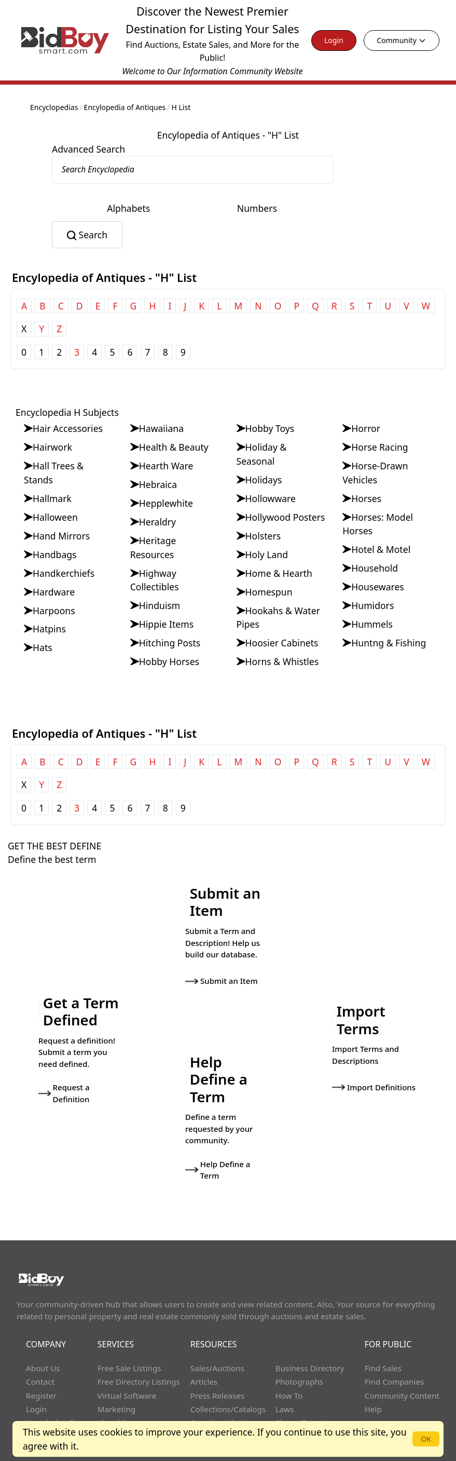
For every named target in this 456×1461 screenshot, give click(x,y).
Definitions (210, 1405)
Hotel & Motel (380, 549)
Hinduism (160, 605)
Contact (40, 1350)
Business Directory (309, 1336)
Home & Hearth (278, 573)
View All (112, 1391)
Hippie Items (166, 624)
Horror (365, 428)
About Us (43, 1336)
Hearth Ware (166, 465)
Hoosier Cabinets (282, 643)
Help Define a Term (217, 1138)
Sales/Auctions (217, 1336)
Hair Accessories (68, 428)
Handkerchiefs (63, 573)
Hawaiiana (161, 428)
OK (426, 1439)
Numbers (257, 208)
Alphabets (128, 208)
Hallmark (52, 498)
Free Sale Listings (129, 1336)
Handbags (55, 554)
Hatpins (49, 629)
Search (92, 234)
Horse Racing (379, 447)
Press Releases (217, 1364)
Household (374, 568)
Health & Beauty (174, 447)
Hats (42, 647)
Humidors (372, 605)
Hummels (372, 624)
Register (41, 1364)
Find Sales (383, 1336)
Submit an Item (221, 974)
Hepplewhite (166, 503)
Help (373, 1377)
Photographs (299, 1350)
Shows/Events (300, 1391)
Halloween (55, 517)
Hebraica (158, 484)
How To (289, 1364)
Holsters (263, 536)
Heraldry (157, 522)
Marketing (116, 1377)
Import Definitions (374, 1068)
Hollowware (270, 498)
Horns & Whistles (282, 661)
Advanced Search (88, 149)
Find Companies (394, 1350)
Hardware (54, 592)
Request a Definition (64, 1074)
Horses (366, 498)
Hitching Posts (170, 643)
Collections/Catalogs (228, 1377)
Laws (284, 1377)
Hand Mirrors (61, 536)
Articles (203, 1350)
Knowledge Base (56, 1391)
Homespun (269, 592)
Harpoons (54, 610)
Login (333, 40)
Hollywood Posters (285, 517)
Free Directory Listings (139, 1350)
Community (401, 40)
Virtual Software (127, 1364)
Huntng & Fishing (388, 643)
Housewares (377, 586)
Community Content (402, 1364)
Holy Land (266, 554)
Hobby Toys (270, 428)
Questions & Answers (229, 1391)
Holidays (263, 480)
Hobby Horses (169, 661)
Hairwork (52, 447)
